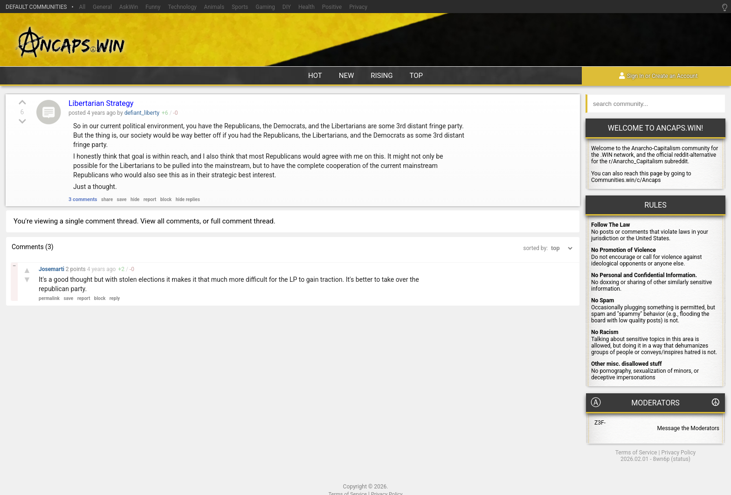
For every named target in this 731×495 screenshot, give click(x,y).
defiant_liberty (141, 113)
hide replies (188, 199)
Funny (152, 7)
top (416, 75)
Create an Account (674, 76)
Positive (332, 7)
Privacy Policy (678, 452)
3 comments (83, 199)
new (346, 75)
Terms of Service (636, 452)
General (102, 7)
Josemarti (52, 269)
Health (306, 7)
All (82, 7)
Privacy (358, 7)
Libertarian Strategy (101, 103)
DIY (287, 7)
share (107, 199)
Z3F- (600, 422)
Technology (182, 7)
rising (382, 75)
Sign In (635, 76)
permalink (49, 298)
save (122, 199)
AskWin (128, 7)
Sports (240, 7)
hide (135, 199)
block (166, 199)
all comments (178, 221)
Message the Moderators (688, 428)
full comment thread (242, 221)
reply (115, 298)
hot (315, 75)
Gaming (265, 7)
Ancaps (365, 41)
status (680, 459)
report (150, 199)
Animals (214, 7)
